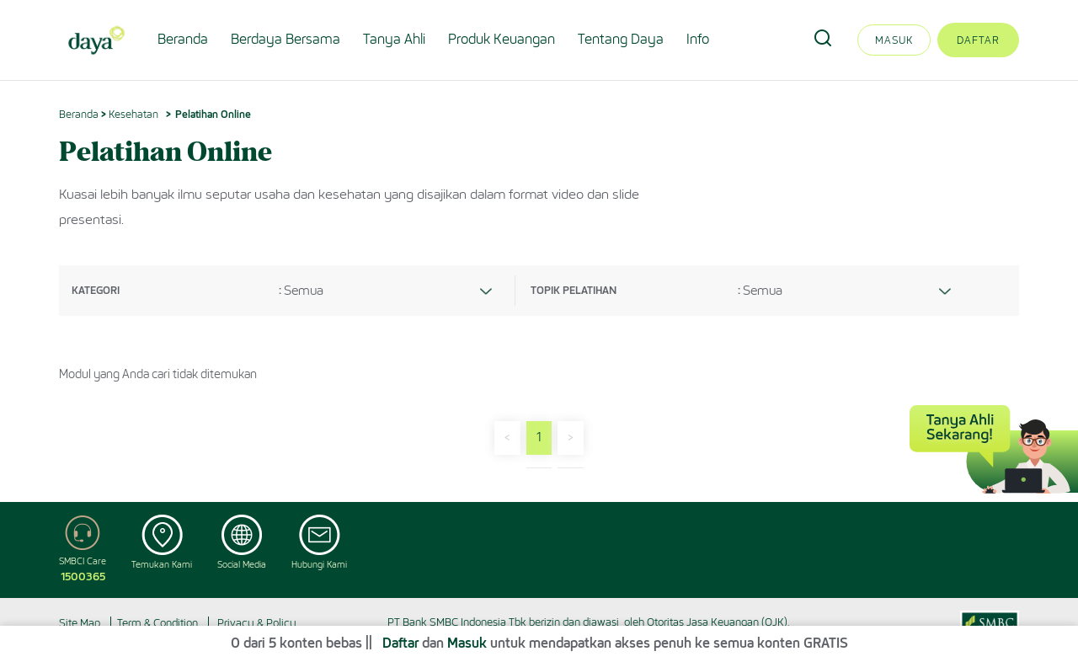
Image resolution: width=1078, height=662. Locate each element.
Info (697, 39)
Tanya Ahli (394, 39)
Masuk (894, 40)
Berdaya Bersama (285, 39)
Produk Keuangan (501, 39)
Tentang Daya (621, 39)
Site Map (79, 623)
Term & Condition (157, 623)
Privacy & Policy (256, 623)
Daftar (978, 40)
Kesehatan (133, 114)
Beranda (182, 39)
